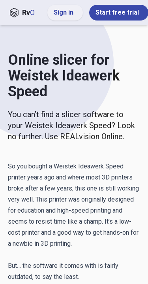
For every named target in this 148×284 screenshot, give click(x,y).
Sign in (65, 13)
